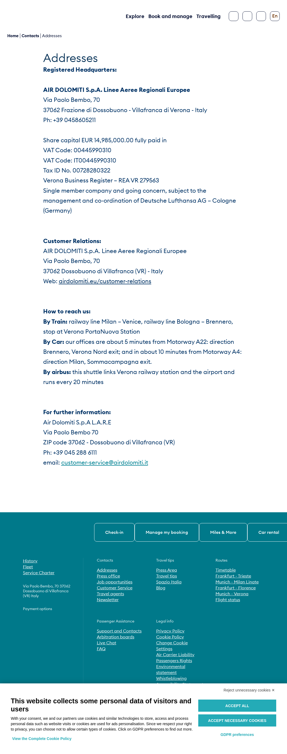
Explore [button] (135, 16)
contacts (30, 35)
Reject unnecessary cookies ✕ (249, 690)
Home (13, 35)
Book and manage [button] (170, 16)
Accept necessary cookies (237, 720)
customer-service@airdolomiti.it (104, 462)
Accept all (237, 706)
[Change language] (275, 16)
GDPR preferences (237, 734)
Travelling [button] (208, 16)
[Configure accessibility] (261, 16)
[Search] (247, 16)
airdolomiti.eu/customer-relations (105, 281)
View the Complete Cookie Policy (41, 738)
